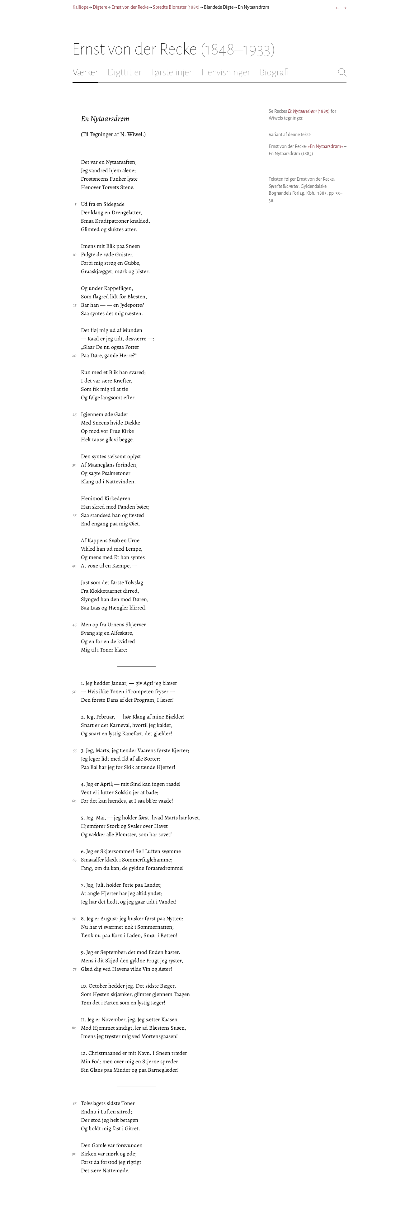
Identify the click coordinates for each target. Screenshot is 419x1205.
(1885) (309, 111)
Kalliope (80, 7)
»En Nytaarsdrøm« (325, 146)
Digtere (100, 7)
